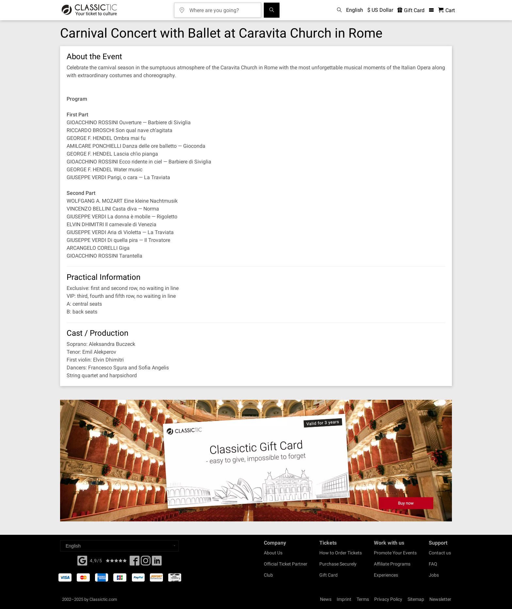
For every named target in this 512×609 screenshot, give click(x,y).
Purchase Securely (338, 564)
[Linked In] (157, 562)
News (325, 599)
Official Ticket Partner (285, 564)
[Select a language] (119, 545)
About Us (273, 552)
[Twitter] (146, 562)
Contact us (440, 552)
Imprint (344, 599)
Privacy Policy (388, 599)
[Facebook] (82, 560)
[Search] (272, 10)
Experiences (386, 575)
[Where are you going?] (222, 8)
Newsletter (440, 599)
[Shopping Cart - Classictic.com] (446, 10)
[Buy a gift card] (256, 461)
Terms (363, 599)
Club (268, 575)
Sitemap (416, 599)
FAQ (433, 564)
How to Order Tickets (340, 552)
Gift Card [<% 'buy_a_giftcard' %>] (410, 10)
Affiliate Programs (392, 564)
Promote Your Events (395, 552)
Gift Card (328, 575)
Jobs (434, 575)
